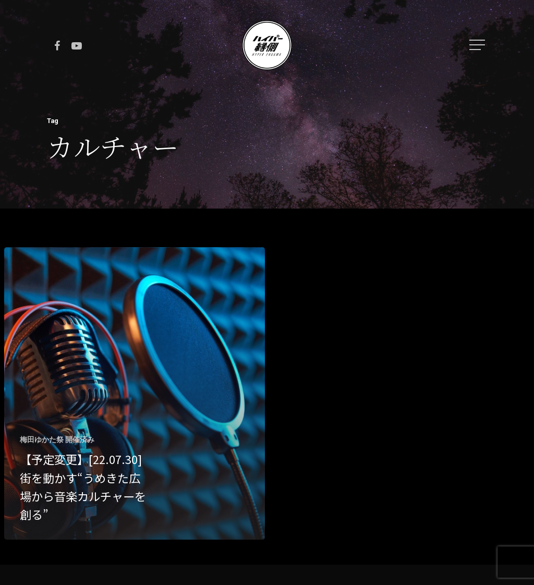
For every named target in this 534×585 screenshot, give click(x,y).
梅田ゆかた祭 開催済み (57, 439)
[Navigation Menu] (478, 45)
